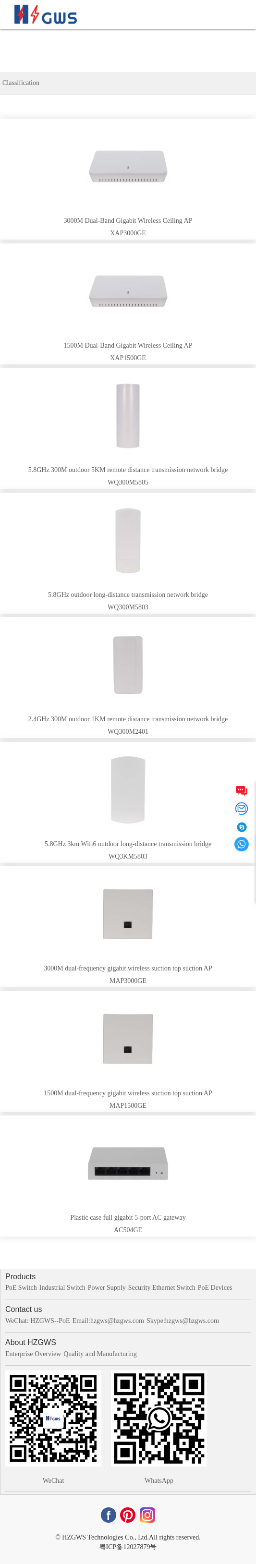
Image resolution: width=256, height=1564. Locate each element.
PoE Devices (215, 1287)
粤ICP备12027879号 (128, 1547)
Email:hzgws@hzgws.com (108, 1320)
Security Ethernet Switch (161, 1287)
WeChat (53, 1480)
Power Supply (107, 1287)
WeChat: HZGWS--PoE (37, 1320)
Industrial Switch (62, 1287)
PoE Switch (21, 1287)
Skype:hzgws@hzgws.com (182, 1320)
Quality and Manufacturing (99, 1354)
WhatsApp (159, 1480)
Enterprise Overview (33, 1354)
